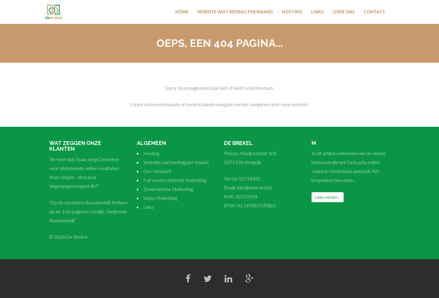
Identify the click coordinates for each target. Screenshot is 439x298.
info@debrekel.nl (254, 187)
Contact (374, 11)
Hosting (292, 11)
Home (181, 11)
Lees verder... (327, 197)
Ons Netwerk (157, 171)
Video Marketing (160, 198)
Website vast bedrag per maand (235, 11)
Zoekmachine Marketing (168, 189)
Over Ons (344, 11)
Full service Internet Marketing (174, 180)
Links (317, 11)
